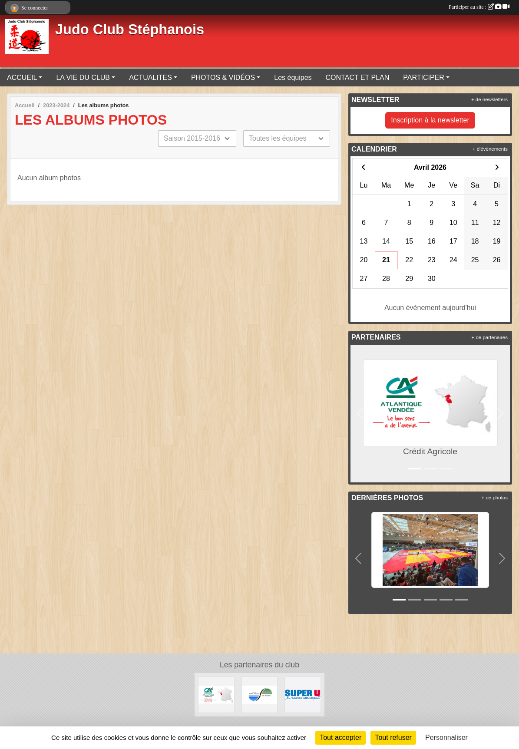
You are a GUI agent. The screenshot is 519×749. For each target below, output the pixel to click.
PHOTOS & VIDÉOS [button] (223, 77)
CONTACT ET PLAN (358, 77)
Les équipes (292, 77)
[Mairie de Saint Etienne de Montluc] (259, 694)
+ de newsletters (489, 99)
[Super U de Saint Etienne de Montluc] (302, 694)
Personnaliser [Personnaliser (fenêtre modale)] (446, 737)
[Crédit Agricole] (216, 694)
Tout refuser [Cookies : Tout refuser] (393, 737)
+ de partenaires (490, 337)
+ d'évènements (490, 149)
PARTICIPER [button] (423, 77)
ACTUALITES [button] (150, 77)
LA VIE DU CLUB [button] (83, 77)
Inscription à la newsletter (430, 120)
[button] (360, 413)
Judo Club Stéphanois (129, 29)
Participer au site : (479, 7)
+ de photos (495, 497)
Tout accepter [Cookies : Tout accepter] (340, 737)
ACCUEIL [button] (22, 77)
